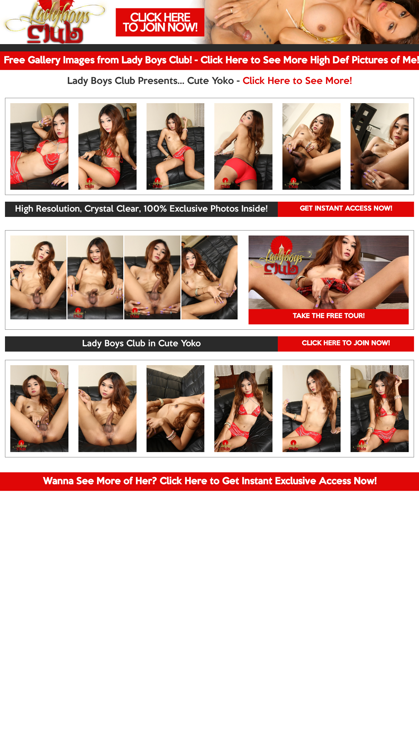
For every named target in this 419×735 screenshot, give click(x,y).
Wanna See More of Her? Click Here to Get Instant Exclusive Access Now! (209, 481)
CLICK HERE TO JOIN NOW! (346, 344)
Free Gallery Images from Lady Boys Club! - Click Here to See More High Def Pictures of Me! (211, 60)
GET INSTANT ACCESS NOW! (346, 209)
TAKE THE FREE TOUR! (329, 316)
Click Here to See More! (297, 81)
